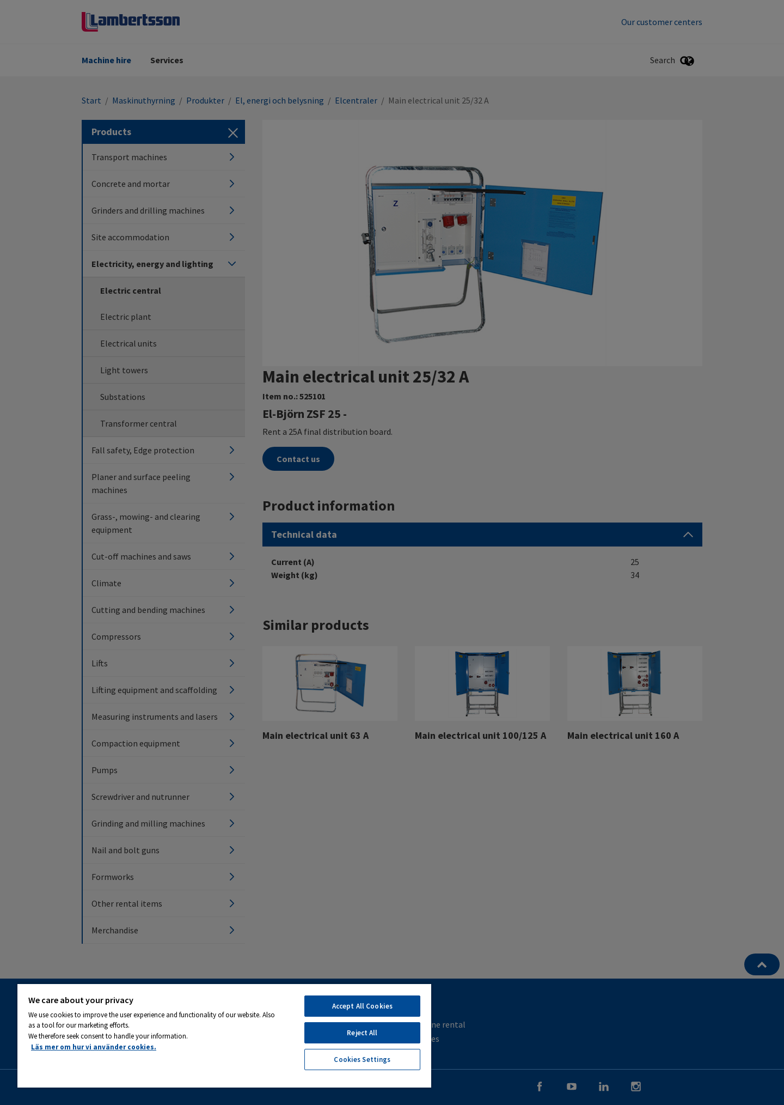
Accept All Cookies (362, 1006)
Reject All (362, 1032)
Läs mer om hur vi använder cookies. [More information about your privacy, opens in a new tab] (93, 1047)
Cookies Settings (362, 1059)
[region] (224, 1035)
